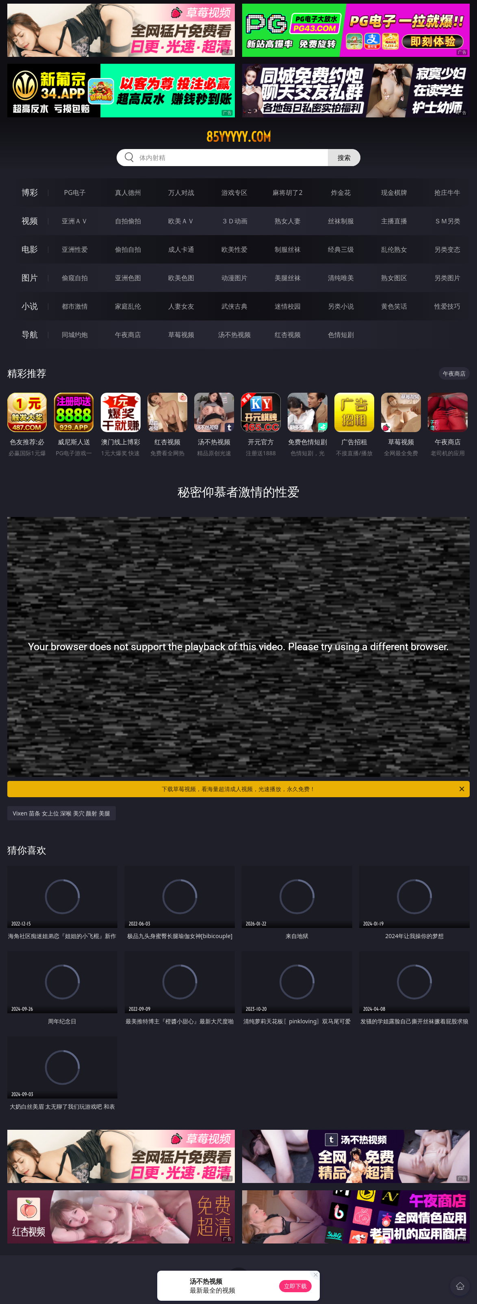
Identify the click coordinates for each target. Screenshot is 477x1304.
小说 (30, 306)
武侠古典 (234, 306)
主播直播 (394, 220)
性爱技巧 (447, 306)
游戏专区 (234, 192)
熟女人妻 (288, 220)
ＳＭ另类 (447, 220)
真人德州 (128, 192)
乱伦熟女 (394, 249)
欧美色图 (181, 277)
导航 (30, 334)
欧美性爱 (234, 249)
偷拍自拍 (128, 249)
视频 (30, 220)
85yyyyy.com (238, 137)
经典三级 (341, 249)
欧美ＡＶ (181, 220)
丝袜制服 (341, 220)
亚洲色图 (128, 277)
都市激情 (75, 306)
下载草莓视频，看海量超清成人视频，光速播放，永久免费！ (314, 789)
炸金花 (341, 192)
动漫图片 (234, 277)
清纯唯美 (341, 277)
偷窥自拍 (75, 277)
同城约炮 (75, 334)
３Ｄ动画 (234, 220)
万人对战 (181, 192)
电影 (30, 249)
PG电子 (75, 192)
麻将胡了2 (287, 192)
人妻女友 (181, 306)
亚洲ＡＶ (75, 220)
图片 (30, 277)
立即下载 (295, 1286)
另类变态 (447, 249)
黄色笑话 (394, 306)
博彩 (30, 192)
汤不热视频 (234, 334)
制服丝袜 (288, 249)
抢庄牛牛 (447, 192)
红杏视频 (288, 334)
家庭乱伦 (128, 306)
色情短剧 (341, 334)
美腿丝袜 (288, 277)
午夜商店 (128, 334)
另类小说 (341, 306)
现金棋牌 (394, 192)
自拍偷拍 (128, 220)
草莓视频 (181, 334)
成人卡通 (181, 249)
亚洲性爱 (75, 249)
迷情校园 (288, 306)
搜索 (344, 157)
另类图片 (447, 277)
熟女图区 (394, 277)
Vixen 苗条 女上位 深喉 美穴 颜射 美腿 (62, 813)
